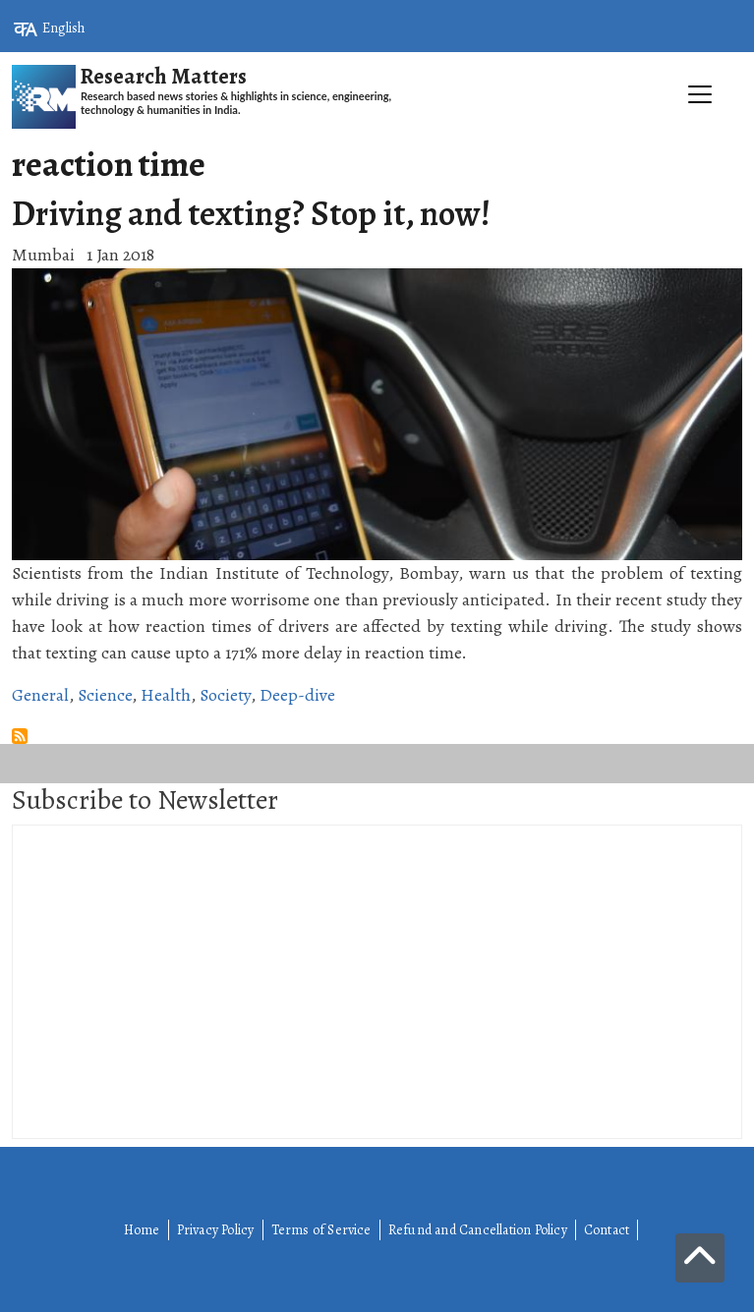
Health (166, 695)
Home (142, 1230)
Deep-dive (297, 695)
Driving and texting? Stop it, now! (251, 213)
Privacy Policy (216, 1230)
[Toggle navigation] (377, 138)
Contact (606, 1230)
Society (225, 695)
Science (105, 695)
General (40, 695)
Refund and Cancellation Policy (477, 1230)
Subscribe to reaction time (20, 736)
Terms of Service (321, 1230)
